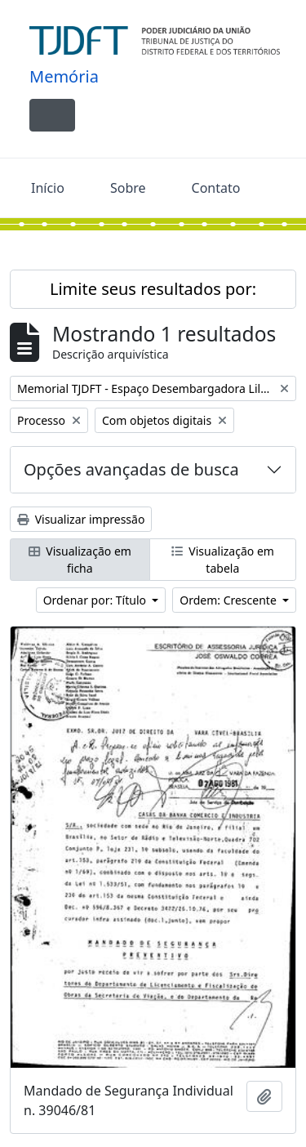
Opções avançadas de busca (131, 469)
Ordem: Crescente (229, 600)
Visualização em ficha (80, 559)
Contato (216, 188)
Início (47, 188)
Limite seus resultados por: (153, 289)
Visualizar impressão (80, 519)
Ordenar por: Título (96, 600)
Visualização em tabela (222, 559)
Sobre (128, 188)
